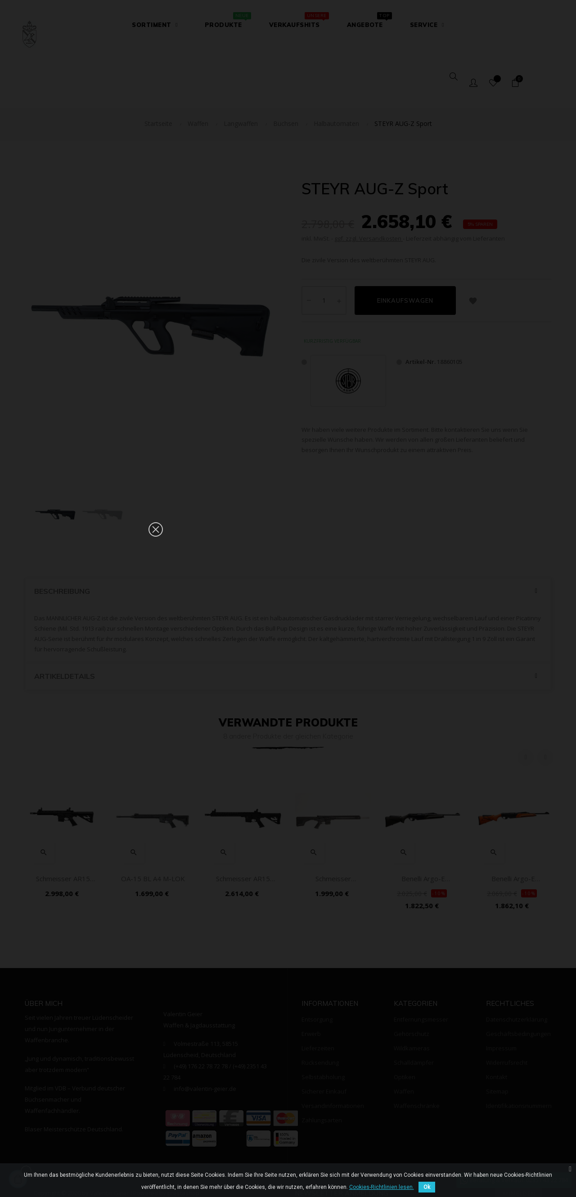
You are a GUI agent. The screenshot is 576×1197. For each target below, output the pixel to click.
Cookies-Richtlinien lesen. (381, 1187)
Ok (426, 1187)
